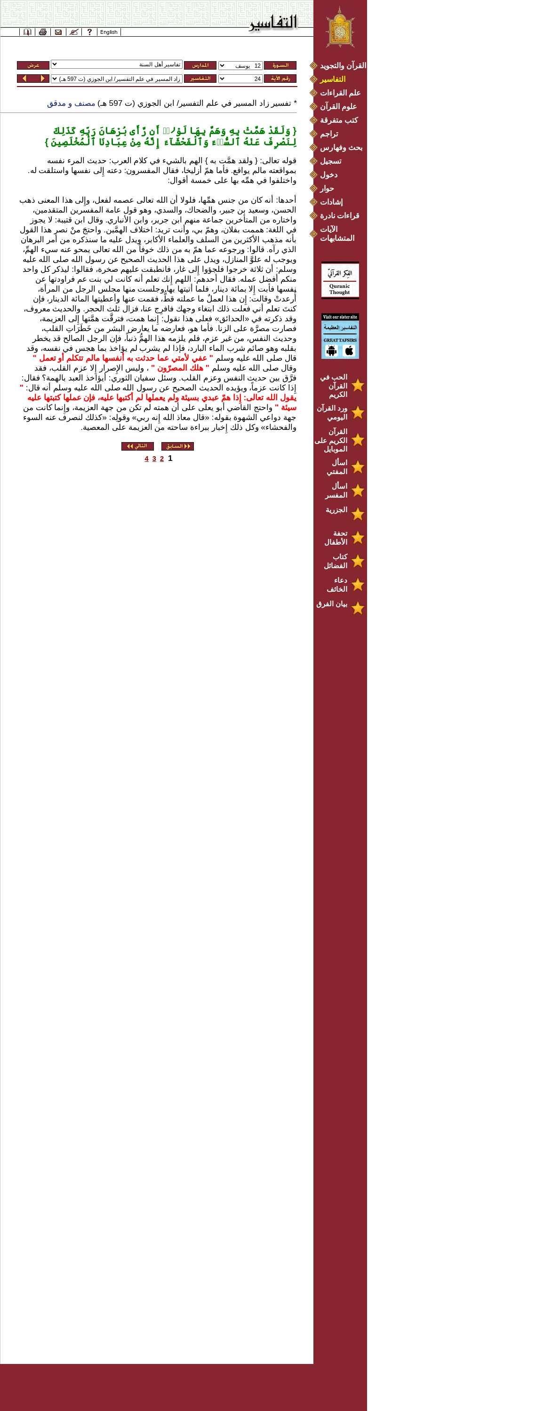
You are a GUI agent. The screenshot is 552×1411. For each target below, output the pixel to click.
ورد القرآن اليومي (332, 412)
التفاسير (332, 79)
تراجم (329, 134)
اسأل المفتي (337, 467)
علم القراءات (340, 93)
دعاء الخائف (337, 584)
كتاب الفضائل (335, 561)
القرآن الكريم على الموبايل (330, 440)
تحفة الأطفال (335, 537)
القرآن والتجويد (343, 66)
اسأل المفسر (336, 490)
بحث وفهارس (343, 147)
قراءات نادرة (340, 216)
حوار (327, 188)
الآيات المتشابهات (337, 233)
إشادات (331, 202)
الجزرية (336, 510)
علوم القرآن (338, 107)
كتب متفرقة (339, 120)
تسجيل (330, 161)
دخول (328, 175)
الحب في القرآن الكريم (333, 385)
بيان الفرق (331, 604)
